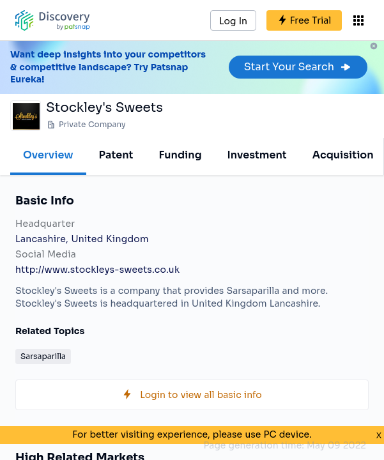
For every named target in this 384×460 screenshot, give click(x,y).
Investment (257, 155)
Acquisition (343, 155)
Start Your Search (298, 66)
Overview (48, 155)
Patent (116, 155)
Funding (179, 155)
